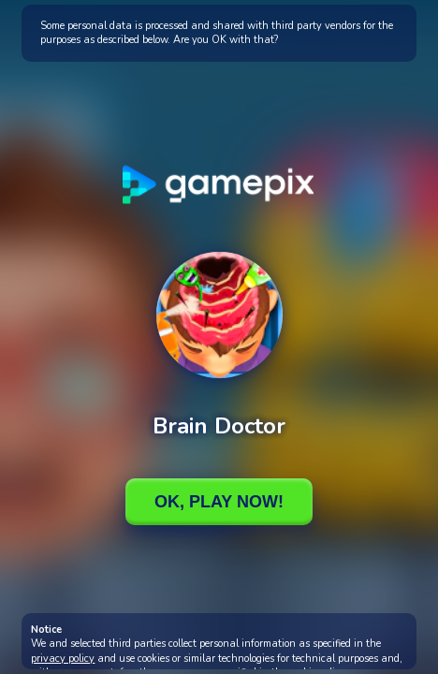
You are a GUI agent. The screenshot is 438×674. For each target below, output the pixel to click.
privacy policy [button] (63, 659)
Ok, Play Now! (219, 501)
